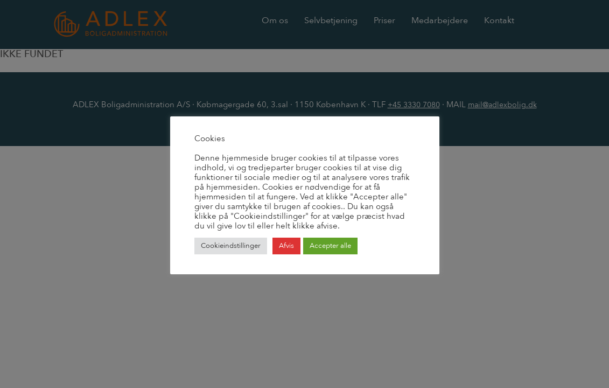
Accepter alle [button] (330, 246)
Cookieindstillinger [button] (231, 246)
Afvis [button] (286, 246)
